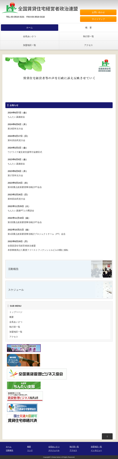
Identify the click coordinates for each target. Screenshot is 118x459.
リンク (30, 450)
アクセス (88, 45)
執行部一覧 (88, 36)
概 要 (88, 27)
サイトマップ (98, 19)
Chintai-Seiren (56, 457)
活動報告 (13, 269)
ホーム (29, 27)
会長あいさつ (29, 36)
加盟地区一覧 (29, 45)
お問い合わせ (98, 12)
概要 (11, 317)
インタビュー (96, 450)
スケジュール (16, 289)
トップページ (15, 312)
